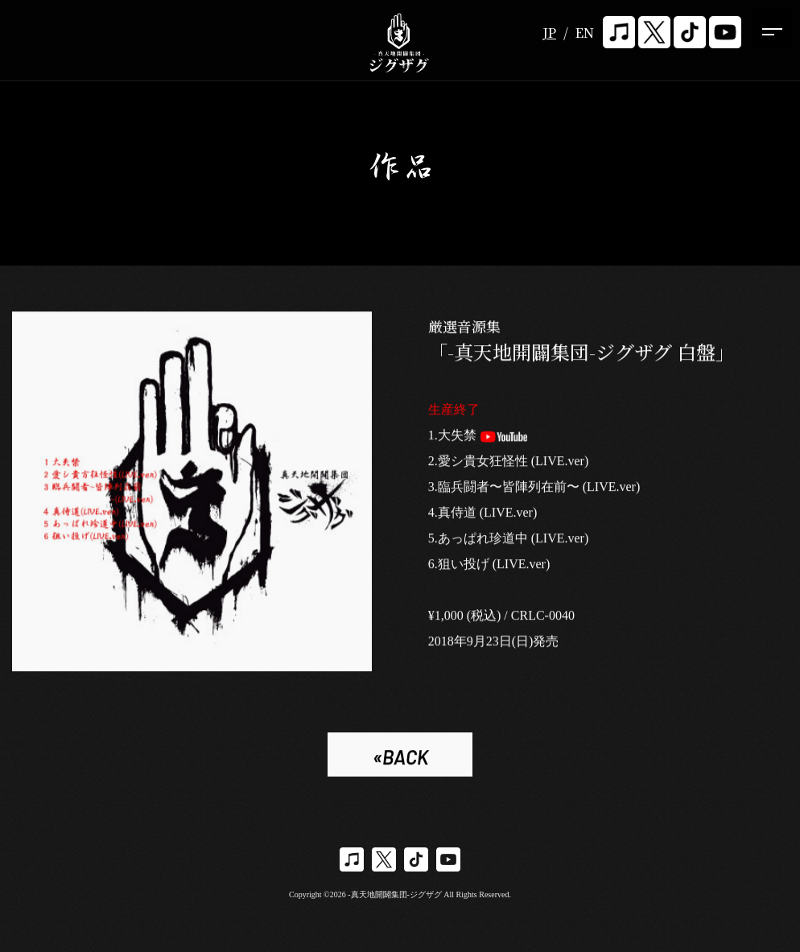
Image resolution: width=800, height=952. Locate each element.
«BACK (400, 759)
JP (549, 32)
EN (584, 32)
